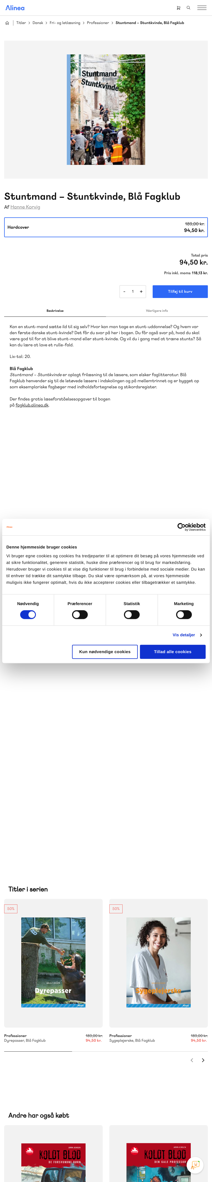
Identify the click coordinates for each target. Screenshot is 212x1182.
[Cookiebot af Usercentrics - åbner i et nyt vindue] (181, 527)
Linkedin (164, 1129)
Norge (74, 1010)
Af (6, 207)
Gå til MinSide (137, 1046)
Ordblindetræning (31, 1016)
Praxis (19, 1010)
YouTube (151, 1129)
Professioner (98, 23)
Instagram (124, 1129)
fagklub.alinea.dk (32, 405)
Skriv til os (144, 940)
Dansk (38, 23)
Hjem (7, 23)
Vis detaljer (184, 635)
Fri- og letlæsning (65, 23)
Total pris (199, 255)
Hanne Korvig (25, 207)
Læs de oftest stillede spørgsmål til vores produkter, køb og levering (48, 1107)
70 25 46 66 (145, 928)
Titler (21, 23)
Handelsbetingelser (97, 1166)
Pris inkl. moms (177, 273)
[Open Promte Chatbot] (195, 1165)
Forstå (63, 1016)
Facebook (138, 1129)
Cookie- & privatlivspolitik (58, 1166)
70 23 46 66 (37, 1063)
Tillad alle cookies (173, 651)
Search (189, 8)
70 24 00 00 (146, 1097)
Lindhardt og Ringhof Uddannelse (46, 996)
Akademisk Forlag (58, 1003)
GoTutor (35, 1010)
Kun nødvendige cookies (105, 651)
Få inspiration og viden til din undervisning (149, 973)
